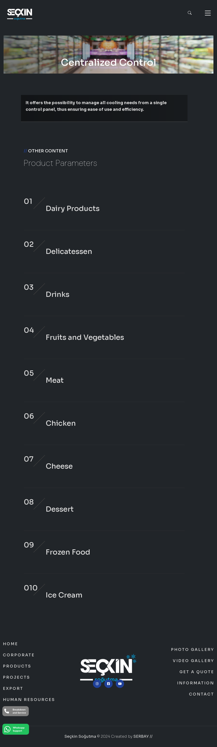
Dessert (60, 509)
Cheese (59, 466)
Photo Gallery (192, 649)
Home (10, 644)
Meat (55, 380)
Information (195, 683)
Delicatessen (69, 251)
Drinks (57, 294)
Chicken (61, 423)
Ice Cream (64, 595)
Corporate (19, 655)
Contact (201, 694)
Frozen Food (68, 552)
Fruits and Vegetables (85, 337)
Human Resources (29, 699)
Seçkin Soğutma (80, 736)
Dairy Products (73, 208)
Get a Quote (196, 672)
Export (13, 688)
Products (17, 666)
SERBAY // (143, 736)
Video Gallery (193, 660)
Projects (16, 677)
